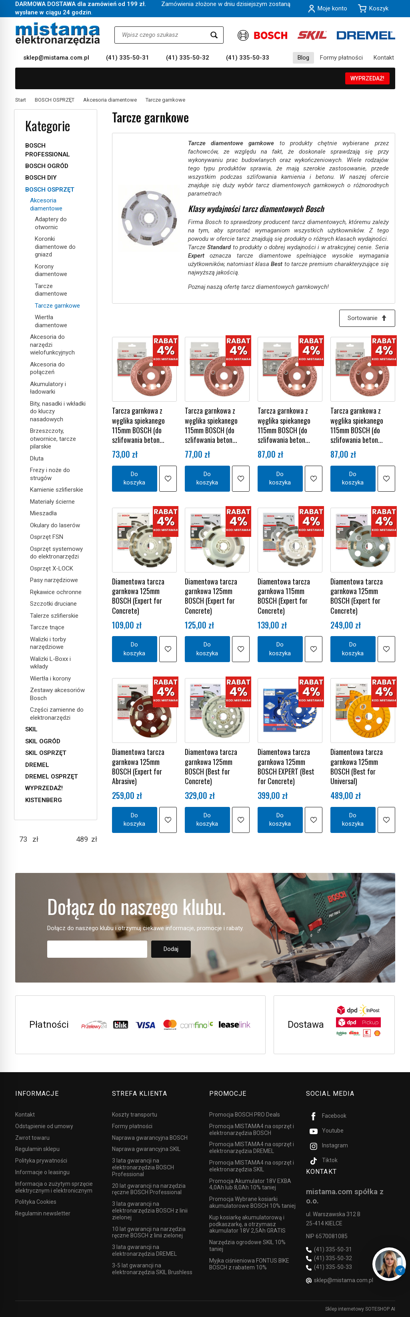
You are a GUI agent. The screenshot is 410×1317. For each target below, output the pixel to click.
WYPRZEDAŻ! (367, 78)
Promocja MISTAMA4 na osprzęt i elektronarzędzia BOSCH (251, 1129)
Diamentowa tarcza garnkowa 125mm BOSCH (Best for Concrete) (211, 766)
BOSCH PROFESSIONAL (47, 150)
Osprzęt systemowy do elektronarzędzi (56, 552)
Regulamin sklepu (37, 1149)
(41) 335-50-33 (247, 57)
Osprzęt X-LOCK (51, 568)
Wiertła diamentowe (51, 321)
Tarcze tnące (47, 627)
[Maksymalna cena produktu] (82, 839)
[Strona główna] (57, 33)
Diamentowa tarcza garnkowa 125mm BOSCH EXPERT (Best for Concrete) (286, 766)
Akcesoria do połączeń (47, 368)
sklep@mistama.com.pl (56, 57)
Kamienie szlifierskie (56, 489)
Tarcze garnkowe (57, 305)
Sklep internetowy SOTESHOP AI (360, 1309)
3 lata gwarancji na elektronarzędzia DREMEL (144, 1250)
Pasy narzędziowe (54, 580)
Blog (303, 57)
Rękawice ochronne (56, 592)
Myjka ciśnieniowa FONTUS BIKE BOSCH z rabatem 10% (249, 1264)
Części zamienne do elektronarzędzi (57, 713)
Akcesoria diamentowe (46, 204)
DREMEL (37, 765)
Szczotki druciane (53, 603)
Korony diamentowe (51, 270)
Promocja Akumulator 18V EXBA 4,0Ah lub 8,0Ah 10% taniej (250, 1184)
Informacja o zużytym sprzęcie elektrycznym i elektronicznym (54, 1187)
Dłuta (37, 458)
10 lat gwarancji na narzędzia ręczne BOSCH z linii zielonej (149, 1232)
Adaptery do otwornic (51, 223)
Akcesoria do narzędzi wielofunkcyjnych (52, 344)
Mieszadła (43, 513)
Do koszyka (134, 478)
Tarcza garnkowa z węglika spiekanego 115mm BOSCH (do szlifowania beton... (138, 425)
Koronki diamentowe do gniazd (55, 246)
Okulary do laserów (55, 525)
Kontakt (384, 57)
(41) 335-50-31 (127, 57)
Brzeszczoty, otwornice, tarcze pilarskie (53, 438)
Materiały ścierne (52, 501)
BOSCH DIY (41, 177)
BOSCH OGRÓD (46, 166)
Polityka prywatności (41, 1160)
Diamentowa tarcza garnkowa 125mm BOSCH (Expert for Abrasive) (138, 766)
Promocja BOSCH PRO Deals (244, 1114)
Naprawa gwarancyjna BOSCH (150, 1138)
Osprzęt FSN (46, 536)
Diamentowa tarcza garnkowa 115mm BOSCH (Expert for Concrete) (284, 596)
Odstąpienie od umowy (44, 1126)
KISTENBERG (43, 800)
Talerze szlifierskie (54, 615)
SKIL (31, 729)
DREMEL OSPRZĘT (51, 776)
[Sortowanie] (367, 318)
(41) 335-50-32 (187, 57)
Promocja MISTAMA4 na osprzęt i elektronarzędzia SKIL (251, 1166)
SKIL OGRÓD (42, 741)
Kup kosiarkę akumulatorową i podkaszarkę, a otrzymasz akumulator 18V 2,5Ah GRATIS (247, 1224)
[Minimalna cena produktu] (23, 839)
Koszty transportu (134, 1114)
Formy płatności (341, 57)
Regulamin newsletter (42, 1213)
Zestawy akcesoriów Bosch (57, 694)
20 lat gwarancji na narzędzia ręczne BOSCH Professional (149, 1189)
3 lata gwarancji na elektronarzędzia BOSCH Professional (143, 1167)
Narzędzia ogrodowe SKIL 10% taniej (247, 1245)
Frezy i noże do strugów (50, 474)
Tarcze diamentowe (51, 290)
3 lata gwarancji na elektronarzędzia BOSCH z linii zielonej (150, 1211)
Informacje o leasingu (42, 1172)
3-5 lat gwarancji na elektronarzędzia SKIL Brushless (152, 1268)
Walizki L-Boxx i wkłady (50, 663)
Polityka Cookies (35, 1202)
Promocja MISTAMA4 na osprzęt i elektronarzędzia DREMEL (251, 1147)
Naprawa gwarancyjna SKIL (146, 1149)
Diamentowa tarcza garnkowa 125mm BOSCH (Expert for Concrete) (138, 596)
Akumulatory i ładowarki (48, 388)
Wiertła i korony (50, 678)
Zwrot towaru (32, 1138)
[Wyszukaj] (214, 35)
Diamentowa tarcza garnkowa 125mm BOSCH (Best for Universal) (356, 766)
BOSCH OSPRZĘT (49, 189)
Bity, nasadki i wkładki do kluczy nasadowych (58, 411)
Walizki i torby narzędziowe (48, 643)
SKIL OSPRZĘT (45, 753)
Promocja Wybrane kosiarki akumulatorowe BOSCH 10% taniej (252, 1202)
